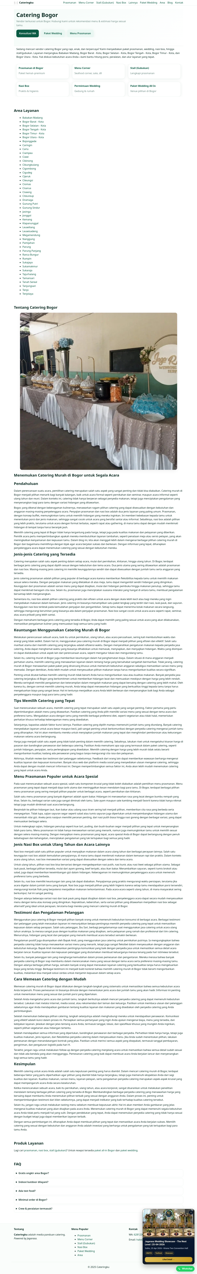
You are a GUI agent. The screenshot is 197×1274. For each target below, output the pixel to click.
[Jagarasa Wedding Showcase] (168, 1223)
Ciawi (25, 157)
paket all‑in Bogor (104, 1150)
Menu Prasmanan (80, 33)
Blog (170, 2)
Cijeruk (26, 176)
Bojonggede (29, 141)
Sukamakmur (30, 266)
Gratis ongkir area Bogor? (33, 1173)
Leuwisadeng (30, 231)
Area (162, 2)
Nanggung (28, 239)
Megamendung (31, 235)
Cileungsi (27, 180)
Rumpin (26, 258)
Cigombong (29, 168)
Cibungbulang (30, 164)
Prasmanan (69, 2)
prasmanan (30, 1150)
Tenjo (25, 290)
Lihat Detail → (168, 1259)
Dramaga (27, 200)
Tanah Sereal (29, 282)
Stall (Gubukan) (105, 2)
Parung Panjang (31, 250)
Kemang (27, 219)
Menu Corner (86, 2)
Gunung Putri (30, 204)
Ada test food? (26, 1191)
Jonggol (26, 215)
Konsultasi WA (27, 33)
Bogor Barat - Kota (33, 121)
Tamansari (28, 278)
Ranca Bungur (30, 254)
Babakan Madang (32, 118)
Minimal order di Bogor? (32, 1199)
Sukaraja (27, 270)
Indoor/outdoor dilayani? (33, 1182)
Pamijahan (28, 243)
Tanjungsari (29, 286)
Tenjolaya (27, 293)
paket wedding (128, 1150)
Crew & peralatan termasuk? (35, 1208)
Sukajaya (27, 262)
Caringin (27, 145)
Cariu (25, 149)
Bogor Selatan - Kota (34, 125)
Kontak (179, 2)
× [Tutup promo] (191, 1212)
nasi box (43, 1150)
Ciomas (26, 184)
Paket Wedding (148, 2)
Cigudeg (27, 172)
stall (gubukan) (57, 1150)
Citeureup (28, 196)
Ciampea (27, 153)
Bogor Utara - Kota (33, 137)
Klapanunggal (30, 223)
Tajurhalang (29, 274)
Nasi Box (121, 2)
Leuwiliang (28, 227)
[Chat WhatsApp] (185, 1269)
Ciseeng (27, 192)
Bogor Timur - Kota (33, 133)
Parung (26, 247)
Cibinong (27, 160)
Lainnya (133, 2)
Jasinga (26, 211)
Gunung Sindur (31, 207)
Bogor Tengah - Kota (34, 129)
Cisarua (26, 188)
